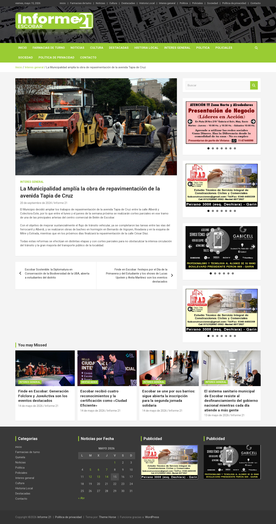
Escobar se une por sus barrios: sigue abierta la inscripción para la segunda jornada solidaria (168, 398)
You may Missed (32, 345)
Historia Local (147, 3)
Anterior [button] (190, 122)
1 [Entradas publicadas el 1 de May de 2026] (115, 462)
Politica (184, 3)
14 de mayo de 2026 (30, 405)
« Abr (81, 498)
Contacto (256, 3)
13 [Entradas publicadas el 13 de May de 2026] (98, 477)
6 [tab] (230, 148)
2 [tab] (213, 148)
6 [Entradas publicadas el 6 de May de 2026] (98, 469)
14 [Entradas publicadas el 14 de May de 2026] (106, 477)
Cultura (113, 3)
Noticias (100, 3)
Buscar (254, 85)
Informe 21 (60, 202)
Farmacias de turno (80, 3)
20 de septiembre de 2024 (36, 202)
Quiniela (20, 457)
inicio (63, 3)
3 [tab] (217, 148)
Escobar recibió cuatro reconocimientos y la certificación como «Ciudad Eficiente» (103, 398)
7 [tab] (235, 148)
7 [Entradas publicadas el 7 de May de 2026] (106, 469)
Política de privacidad (234, 3)
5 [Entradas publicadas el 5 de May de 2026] (90, 469)
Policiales (197, 3)
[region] (222, 122)
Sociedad (212, 3)
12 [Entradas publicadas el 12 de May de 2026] (90, 477)
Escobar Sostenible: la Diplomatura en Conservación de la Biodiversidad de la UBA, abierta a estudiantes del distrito (57, 273)
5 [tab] (226, 148)
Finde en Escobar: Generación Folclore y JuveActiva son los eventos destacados (43, 396)
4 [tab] (222, 148)
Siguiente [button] (253, 122)
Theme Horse (107, 517)
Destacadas (128, 3)
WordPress (152, 517)
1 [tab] (208, 148)
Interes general (167, 3)
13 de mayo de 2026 (216, 415)
